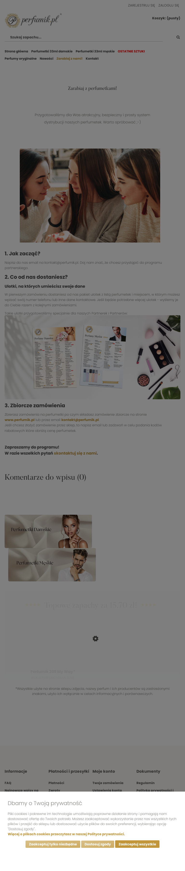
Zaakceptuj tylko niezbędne (53, 844)
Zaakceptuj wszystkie (137, 844)
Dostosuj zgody (98, 844)
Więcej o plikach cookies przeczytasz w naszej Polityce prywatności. (66, 833)
